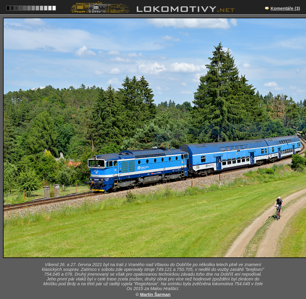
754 (167, 279)
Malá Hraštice (160, 248)
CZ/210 (158, 255)
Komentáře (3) (285, 8)
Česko (149, 279)
